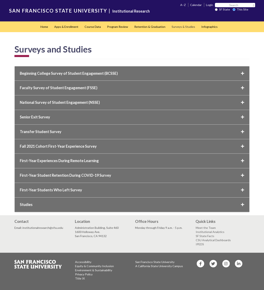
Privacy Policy (84, 274)
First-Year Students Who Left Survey (132, 190)
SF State (222, 9)
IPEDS (200, 244)
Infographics (209, 26)
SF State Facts (205, 236)
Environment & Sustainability (93, 270)
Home (44, 26)
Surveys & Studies (183, 26)
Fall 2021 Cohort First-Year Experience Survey (132, 146)
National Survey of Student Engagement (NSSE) (132, 102)
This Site (240, 9)
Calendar (196, 5)
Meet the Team (206, 227)
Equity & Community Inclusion (94, 266)
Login (209, 5)
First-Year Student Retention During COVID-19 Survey (132, 175)
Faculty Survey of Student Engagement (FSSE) (132, 87)
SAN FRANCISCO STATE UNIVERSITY (58, 11)
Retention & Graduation (149, 26)
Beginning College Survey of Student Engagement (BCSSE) (132, 73)
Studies (132, 204)
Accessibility (83, 262)
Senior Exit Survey (132, 117)
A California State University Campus (159, 266)
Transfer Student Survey (132, 131)
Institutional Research (131, 11)
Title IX (80, 278)
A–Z (183, 5)
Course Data (93, 26)
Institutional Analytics (210, 232)
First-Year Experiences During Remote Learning (132, 160)
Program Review (117, 26)
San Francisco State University (154, 262)
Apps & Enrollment (66, 26)
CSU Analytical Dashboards (213, 240)
